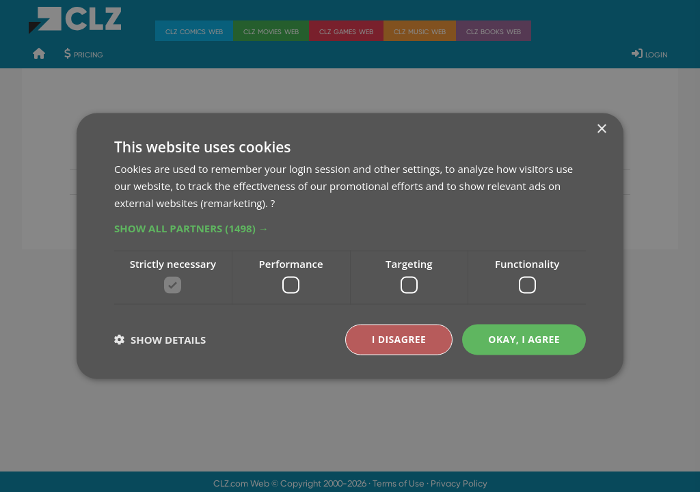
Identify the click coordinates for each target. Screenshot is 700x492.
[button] (350, 227)
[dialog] (350, 246)
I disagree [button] (399, 339)
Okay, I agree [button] (524, 339)
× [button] (601, 129)
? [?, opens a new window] (273, 202)
